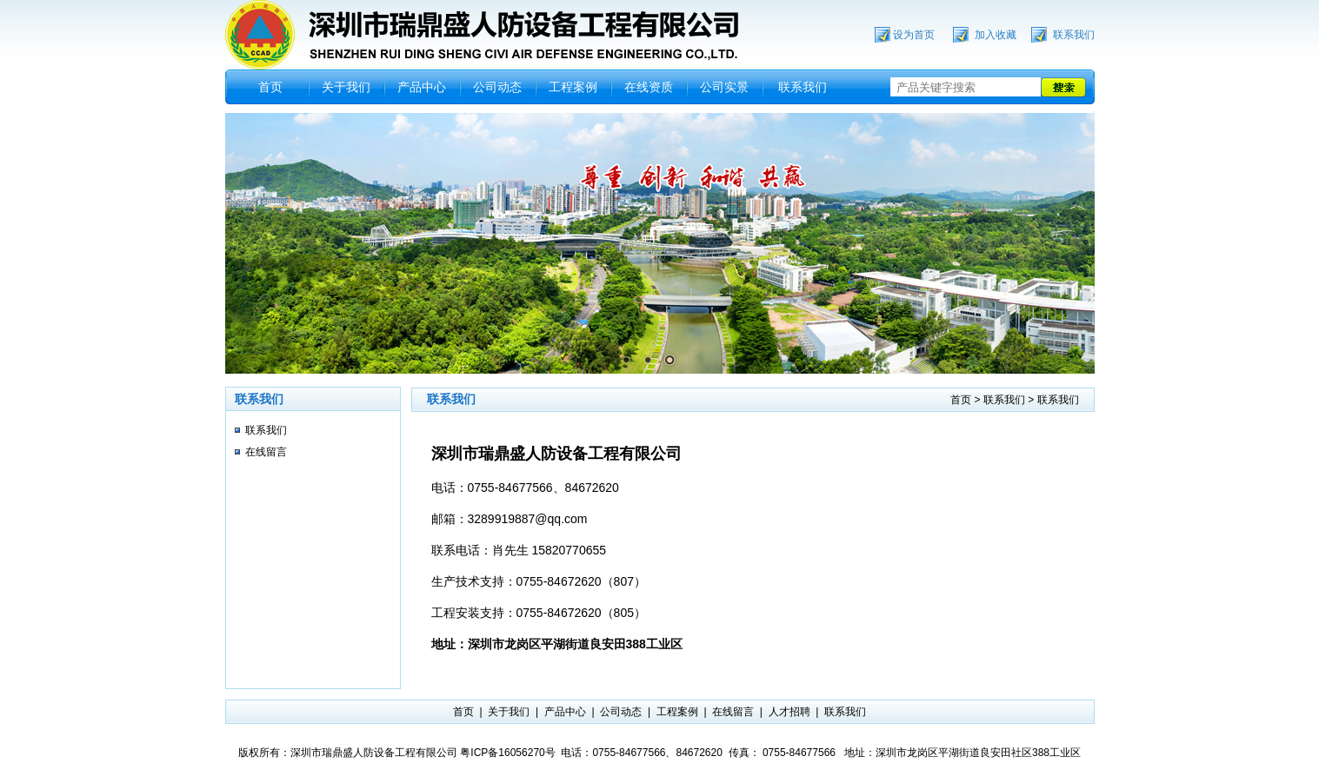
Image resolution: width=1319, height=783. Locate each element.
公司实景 (724, 87)
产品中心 (421, 87)
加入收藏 (995, 35)
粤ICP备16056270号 (507, 753)
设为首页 (914, 35)
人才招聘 (789, 712)
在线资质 (648, 87)
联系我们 (1074, 35)
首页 (270, 87)
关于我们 (346, 87)
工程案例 (573, 87)
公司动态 (497, 87)
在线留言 (266, 452)
